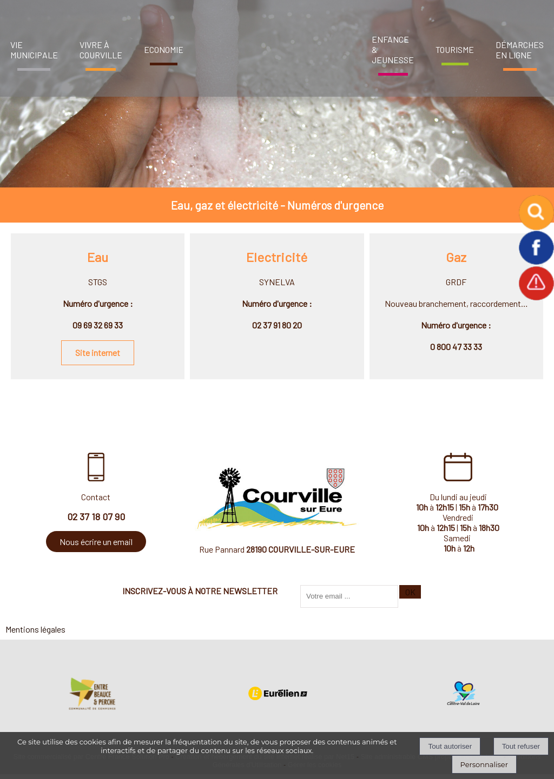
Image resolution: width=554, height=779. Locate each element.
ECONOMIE (163, 49)
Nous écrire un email (96, 541)
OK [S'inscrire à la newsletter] (410, 592)
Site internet (97, 352)
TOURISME (455, 49)
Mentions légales (35, 629)
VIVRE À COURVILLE (101, 49)
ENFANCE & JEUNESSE (393, 49)
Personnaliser (484, 764)
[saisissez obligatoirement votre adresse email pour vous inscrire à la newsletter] (349, 596)
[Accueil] (274, 46)
